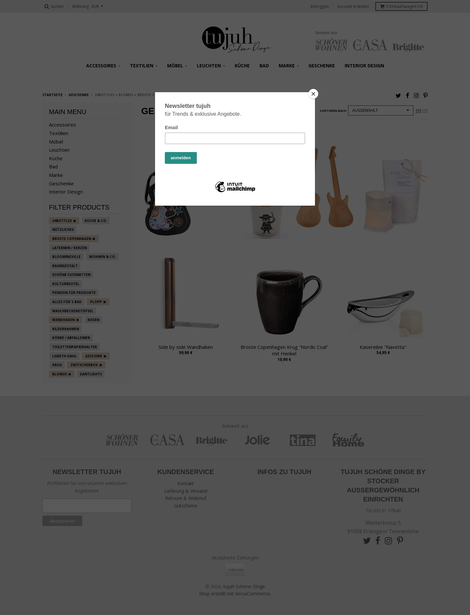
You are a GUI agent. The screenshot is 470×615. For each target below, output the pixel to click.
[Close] (313, 94)
